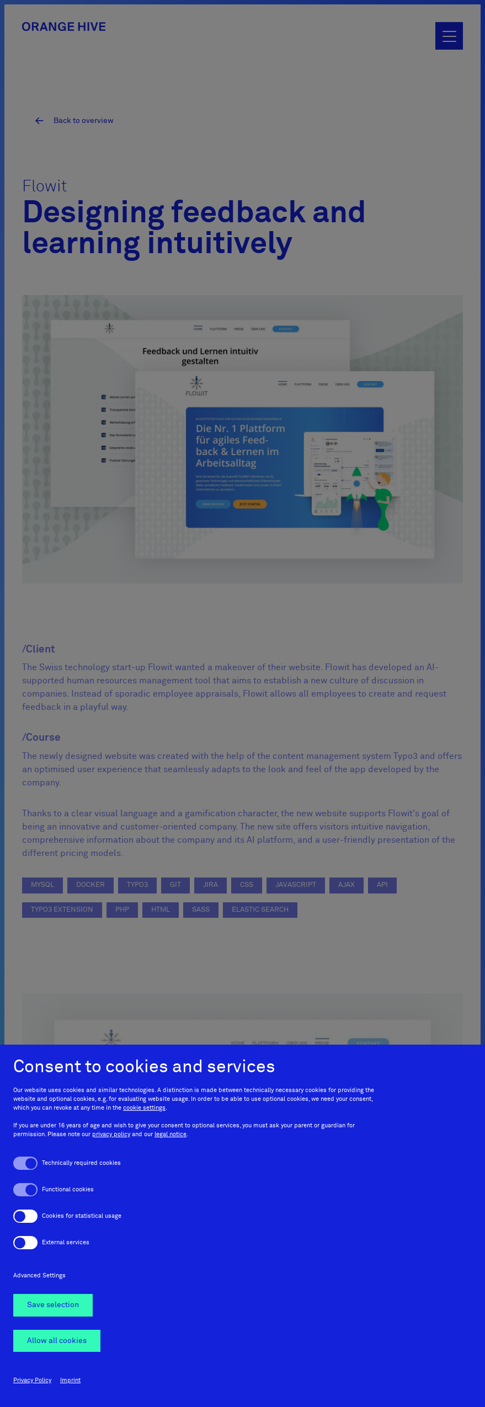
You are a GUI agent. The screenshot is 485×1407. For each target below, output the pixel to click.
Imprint (70, 1380)
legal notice (170, 1135)
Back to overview (83, 120)
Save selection (53, 1305)
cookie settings (144, 1108)
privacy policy (111, 1135)
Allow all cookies (57, 1341)
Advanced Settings (39, 1276)
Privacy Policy (32, 1380)
